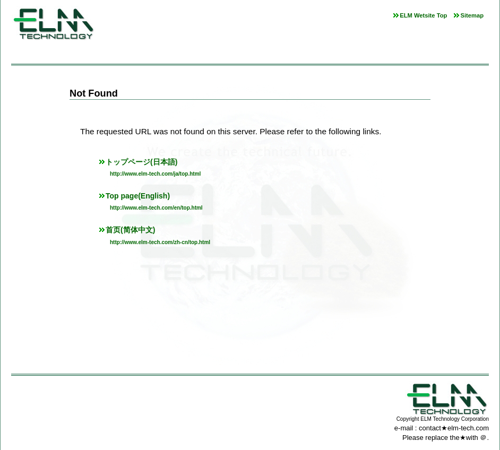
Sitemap (472, 15)
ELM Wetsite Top (423, 15)
